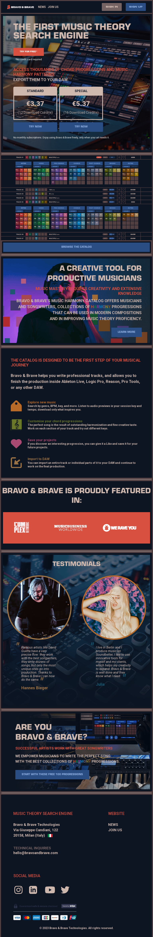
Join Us (53, 7)
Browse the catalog (76, 247)
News (42, 7)
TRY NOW (35, 127)
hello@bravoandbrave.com (35, 853)
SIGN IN (112, 7)
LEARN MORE (126, 332)
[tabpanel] (70, 527)
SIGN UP (135, 7)
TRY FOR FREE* (28, 52)
